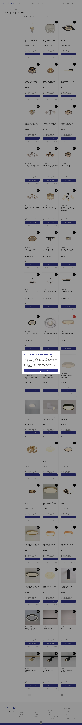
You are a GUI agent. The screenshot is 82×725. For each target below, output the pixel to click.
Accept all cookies (49, 370)
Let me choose (32, 370)
